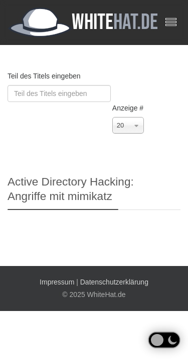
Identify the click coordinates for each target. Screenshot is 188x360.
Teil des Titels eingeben (45, 76)
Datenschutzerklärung (114, 282)
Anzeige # (127, 108)
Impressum (57, 282)
